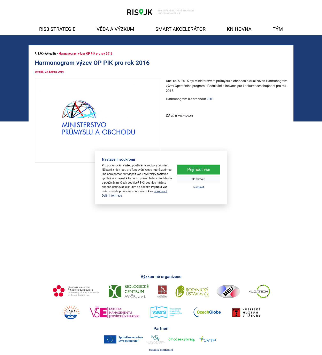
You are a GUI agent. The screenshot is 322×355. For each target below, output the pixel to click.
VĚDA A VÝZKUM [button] (115, 29)
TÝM (278, 29)
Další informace (112, 195)
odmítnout (160, 191)
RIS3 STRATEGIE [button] (57, 29)
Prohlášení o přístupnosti (161, 350)
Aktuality (50, 53)
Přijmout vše (198, 169)
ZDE (210, 99)
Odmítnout (198, 179)
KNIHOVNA (239, 29)
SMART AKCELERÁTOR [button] (180, 29)
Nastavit (198, 187)
